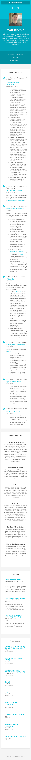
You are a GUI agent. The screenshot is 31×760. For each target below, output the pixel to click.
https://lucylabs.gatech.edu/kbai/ (15, 200)
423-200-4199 (16, 57)
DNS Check (18, 291)
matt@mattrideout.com (16, 54)
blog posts (20, 254)
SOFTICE (9, 351)
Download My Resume (15, 2)
